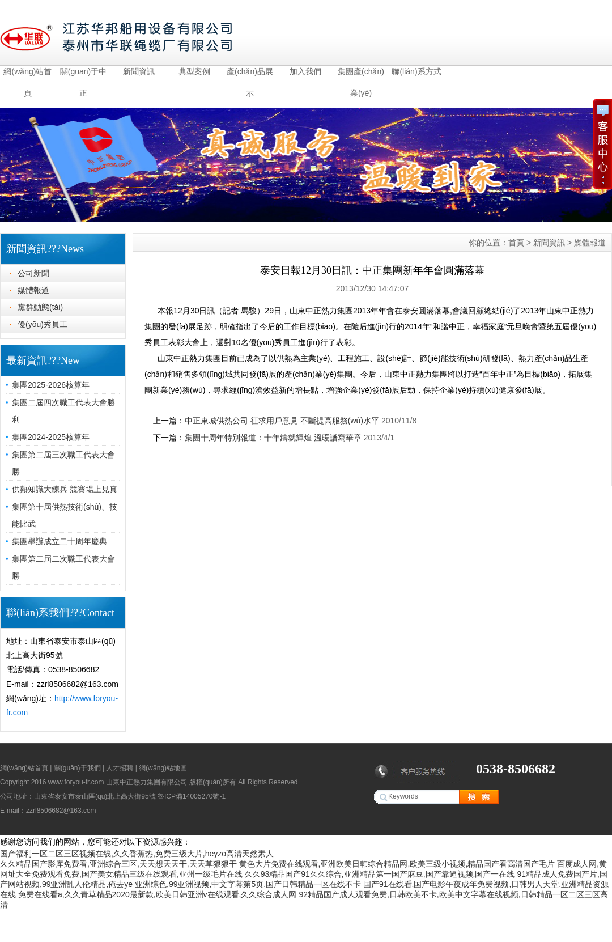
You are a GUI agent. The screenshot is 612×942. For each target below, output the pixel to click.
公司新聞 (33, 273)
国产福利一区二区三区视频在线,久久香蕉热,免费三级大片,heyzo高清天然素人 (137, 853)
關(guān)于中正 (83, 74)
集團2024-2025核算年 (51, 437)
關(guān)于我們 (77, 768)
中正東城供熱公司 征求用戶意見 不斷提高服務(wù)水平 (282, 420)
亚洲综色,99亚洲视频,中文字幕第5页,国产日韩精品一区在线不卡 (248, 884)
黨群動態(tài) (40, 307)
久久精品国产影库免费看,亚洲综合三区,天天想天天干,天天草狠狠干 (118, 863)
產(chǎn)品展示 (250, 74)
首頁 (516, 242)
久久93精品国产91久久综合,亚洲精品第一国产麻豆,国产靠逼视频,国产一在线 (380, 874)
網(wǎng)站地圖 (163, 768)
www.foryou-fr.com (76, 782)
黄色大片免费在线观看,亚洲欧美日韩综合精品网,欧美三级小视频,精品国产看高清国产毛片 (397, 863)
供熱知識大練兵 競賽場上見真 (64, 489)
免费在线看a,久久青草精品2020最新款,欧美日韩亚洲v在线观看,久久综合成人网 (157, 894)
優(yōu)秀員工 (42, 324)
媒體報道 (33, 290)
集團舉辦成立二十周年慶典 (59, 541)
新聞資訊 (139, 71)
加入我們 (305, 71)
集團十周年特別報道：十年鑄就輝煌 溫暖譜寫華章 (273, 437)
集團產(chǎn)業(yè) (361, 74)
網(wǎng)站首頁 (27, 74)
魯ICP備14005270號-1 (192, 796)
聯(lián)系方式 (416, 71)
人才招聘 (119, 768)
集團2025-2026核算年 (51, 384)
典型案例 (194, 71)
